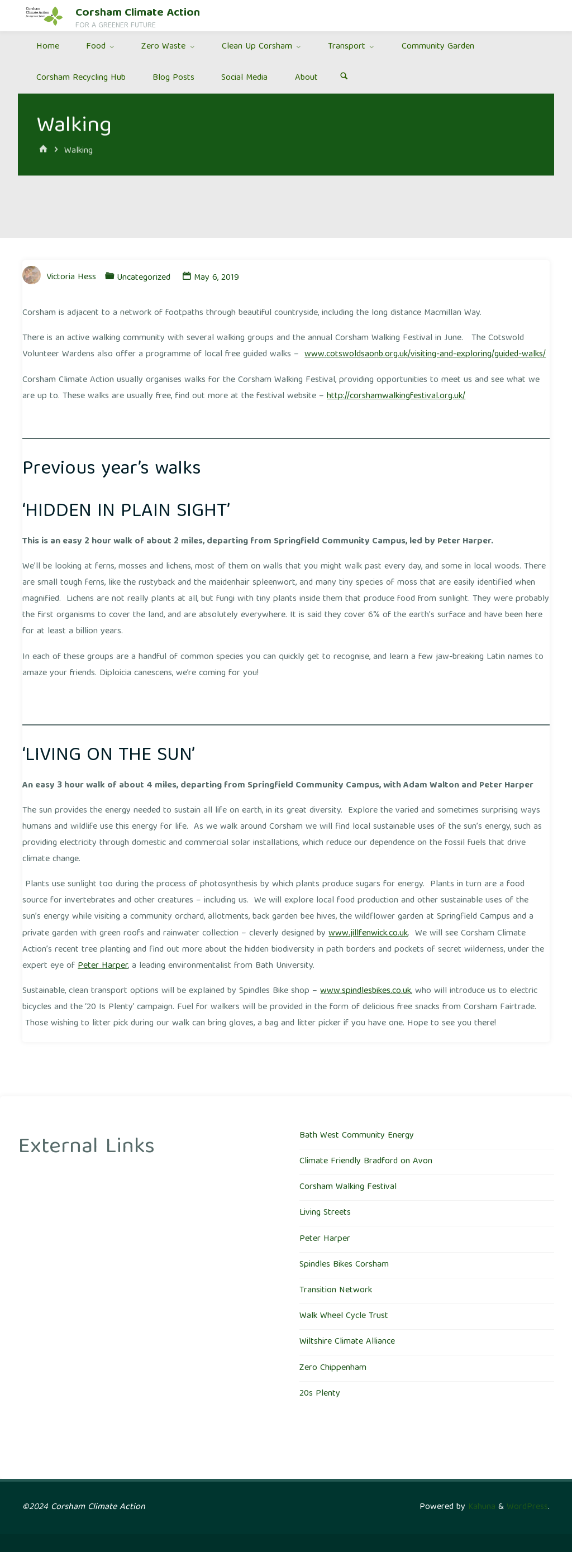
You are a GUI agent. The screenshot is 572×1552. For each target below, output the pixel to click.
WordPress (527, 1507)
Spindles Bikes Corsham (344, 1265)
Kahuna (480, 1507)
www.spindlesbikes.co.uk (365, 991)
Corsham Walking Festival (348, 1187)
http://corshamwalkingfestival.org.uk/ (396, 396)
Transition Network (335, 1290)
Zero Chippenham (332, 1368)
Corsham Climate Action (137, 13)
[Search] (343, 78)
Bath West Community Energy (356, 1136)
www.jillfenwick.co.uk (368, 934)
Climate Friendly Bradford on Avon (365, 1161)
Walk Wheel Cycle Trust (343, 1316)
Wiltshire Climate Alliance (347, 1342)
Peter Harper (103, 966)
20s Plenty (319, 1394)
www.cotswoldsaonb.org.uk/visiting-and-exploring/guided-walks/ (425, 354)
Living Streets (325, 1213)
